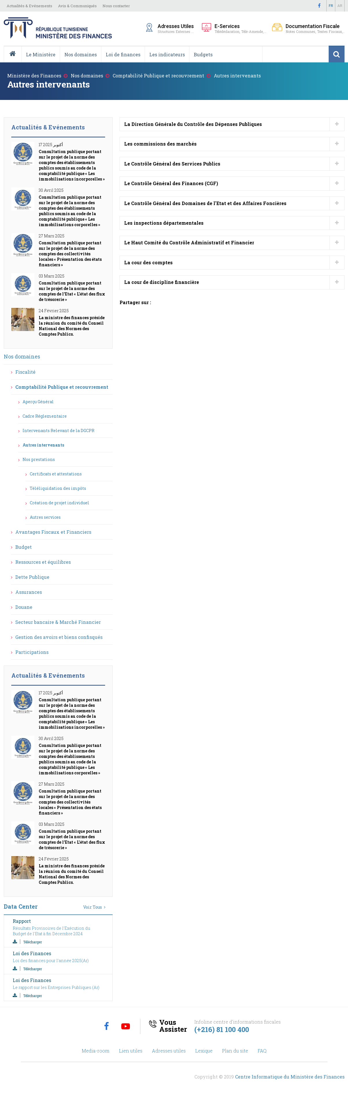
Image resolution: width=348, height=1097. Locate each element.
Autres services (45, 517)
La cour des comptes (148, 262)
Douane (23, 607)
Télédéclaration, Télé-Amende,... (240, 28)
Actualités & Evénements (29, 5)
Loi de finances (123, 54)
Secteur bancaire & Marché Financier (58, 622)
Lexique (204, 1051)
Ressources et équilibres (43, 562)
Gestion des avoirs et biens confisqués (59, 637)
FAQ (262, 1051)
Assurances (28, 592)
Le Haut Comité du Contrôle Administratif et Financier (189, 242)
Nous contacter (116, 5)
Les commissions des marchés (160, 144)
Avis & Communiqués (77, 5)
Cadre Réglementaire (45, 416)
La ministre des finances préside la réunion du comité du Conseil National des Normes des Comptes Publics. (72, 326)
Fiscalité (25, 372)
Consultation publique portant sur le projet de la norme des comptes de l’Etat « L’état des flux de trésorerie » (72, 291)
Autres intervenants (43, 445)
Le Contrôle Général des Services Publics (172, 164)
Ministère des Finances (34, 75)
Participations (32, 652)
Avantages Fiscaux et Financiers (53, 532)
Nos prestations (39, 459)
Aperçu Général (38, 401)
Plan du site (235, 1051)
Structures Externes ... (177, 28)
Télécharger (32, 942)
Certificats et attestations (56, 474)
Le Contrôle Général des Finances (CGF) (171, 183)
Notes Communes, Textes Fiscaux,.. (315, 28)
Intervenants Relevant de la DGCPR (58, 430)
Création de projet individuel (59, 502)
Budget (23, 547)
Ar (339, 5)
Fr (331, 5)
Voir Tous (92, 907)
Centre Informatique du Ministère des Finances (290, 1077)
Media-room (95, 1051)
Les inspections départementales (164, 223)
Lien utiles (130, 1051)
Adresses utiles (169, 1051)
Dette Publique (32, 577)
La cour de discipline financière (161, 282)
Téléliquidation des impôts (58, 488)
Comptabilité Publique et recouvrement (158, 75)
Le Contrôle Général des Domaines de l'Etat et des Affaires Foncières (205, 203)
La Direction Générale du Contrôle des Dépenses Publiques (193, 124)
